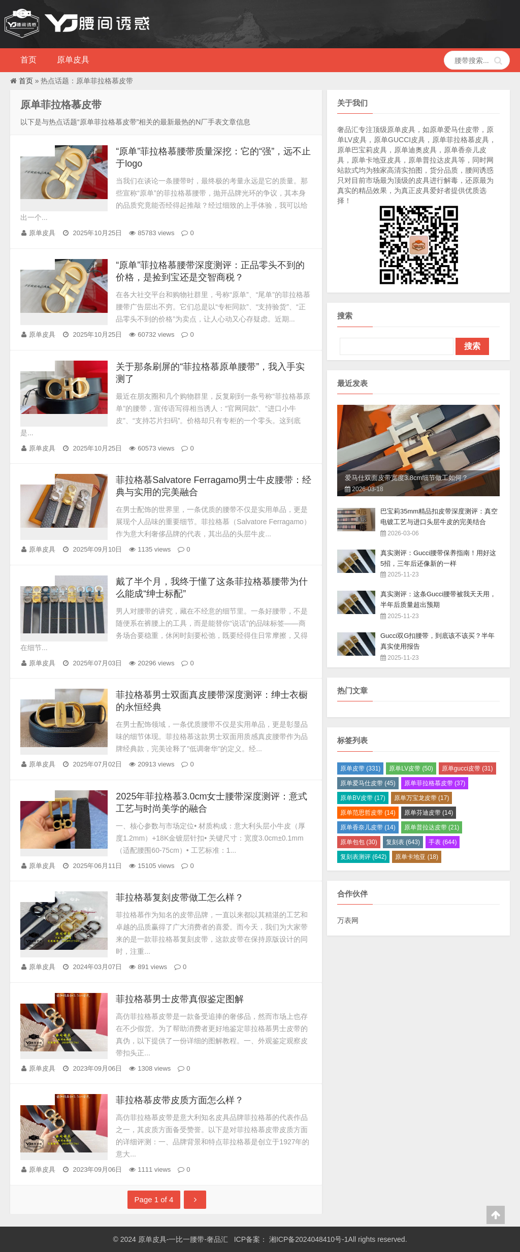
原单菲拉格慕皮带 (435, 783)
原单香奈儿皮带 (368, 827)
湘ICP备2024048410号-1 (307, 1239)
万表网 (348, 920)
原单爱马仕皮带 (368, 783)
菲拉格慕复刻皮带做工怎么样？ (180, 897)
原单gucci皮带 (467, 768)
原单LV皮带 (411, 768)
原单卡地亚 (416, 856)
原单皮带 (360, 768)
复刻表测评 (363, 856)
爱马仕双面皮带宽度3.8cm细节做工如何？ (406, 477)
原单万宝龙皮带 (421, 797)
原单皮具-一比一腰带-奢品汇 (184, 1239)
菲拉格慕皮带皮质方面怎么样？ (180, 1100)
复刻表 (403, 842)
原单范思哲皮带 (368, 812)
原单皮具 (73, 59)
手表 (443, 842)
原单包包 (358, 842)
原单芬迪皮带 (428, 812)
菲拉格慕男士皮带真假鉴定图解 (180, 999)
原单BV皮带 (362, 797)
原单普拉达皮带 (432, 827)
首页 (28, 59)
